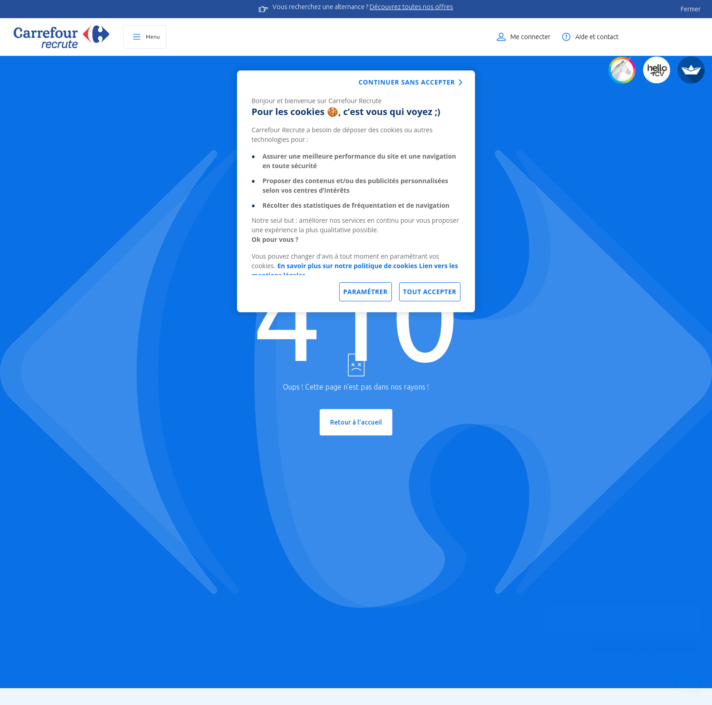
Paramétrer (365, 291)
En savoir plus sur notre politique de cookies (347, 265)
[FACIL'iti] (691, 70)
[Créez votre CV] (656, 70)
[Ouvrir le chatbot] (687, 680)
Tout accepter (429, 291)
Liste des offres (669, 37)
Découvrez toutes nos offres (411, 6)
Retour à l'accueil (356, 422)
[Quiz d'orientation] (622, 70)
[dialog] (356, 191)
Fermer (691, 9)
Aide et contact (596, 36)
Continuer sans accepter (407, 82)
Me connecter (530, 36)
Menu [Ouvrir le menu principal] (153, 37)
